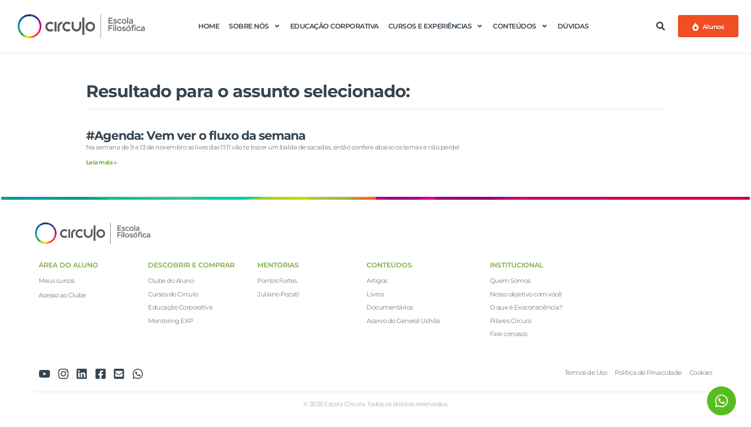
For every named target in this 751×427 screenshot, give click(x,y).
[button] (660, 26)
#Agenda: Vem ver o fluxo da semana (195, 135)
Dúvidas (573, 26)
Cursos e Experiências (436, 26)
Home (208, 26)
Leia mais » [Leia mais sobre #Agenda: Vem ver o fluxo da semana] (101, 162)
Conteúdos (520, 26)
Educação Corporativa (334, 26)
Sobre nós (254, 26)
